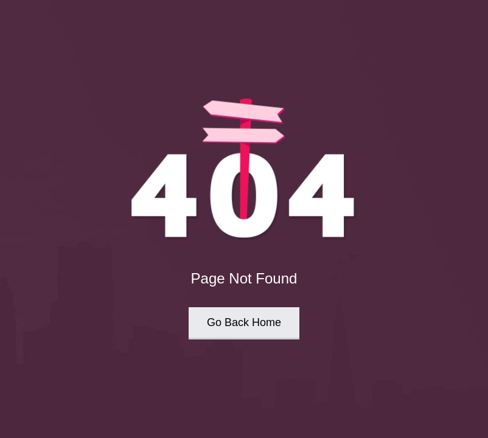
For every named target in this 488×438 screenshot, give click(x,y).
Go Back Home (244, 322)
